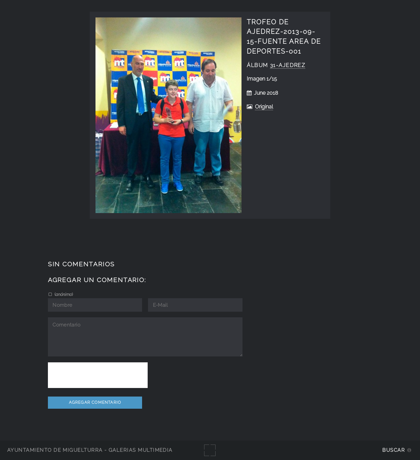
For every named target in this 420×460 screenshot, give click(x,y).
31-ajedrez (287, 65)
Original (264, 107)
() (63, 294)
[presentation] (98, 375)
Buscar (393, 450)
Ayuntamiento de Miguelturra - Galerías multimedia (90, 450)
